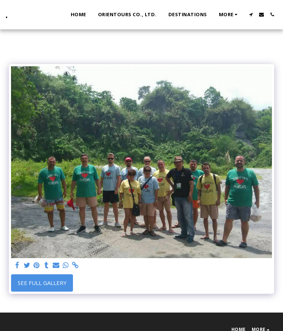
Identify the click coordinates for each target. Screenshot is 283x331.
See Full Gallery (42, 282)
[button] (251, 14)
